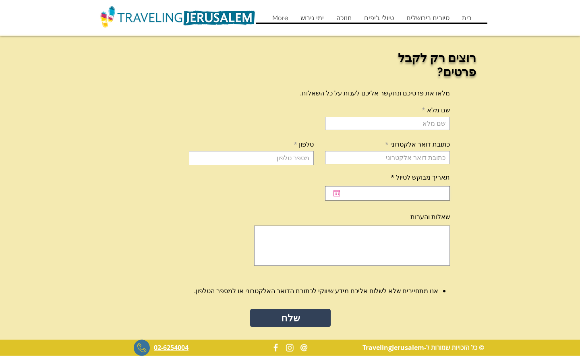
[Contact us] (304, 348)
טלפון (306, 144)
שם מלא (438, 110)
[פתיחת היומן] (337, 193)
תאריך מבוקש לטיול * (416, 177)
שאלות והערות (430, 216)
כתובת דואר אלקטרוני (420, 144)
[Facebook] (276, 348)
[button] (428, 18)
